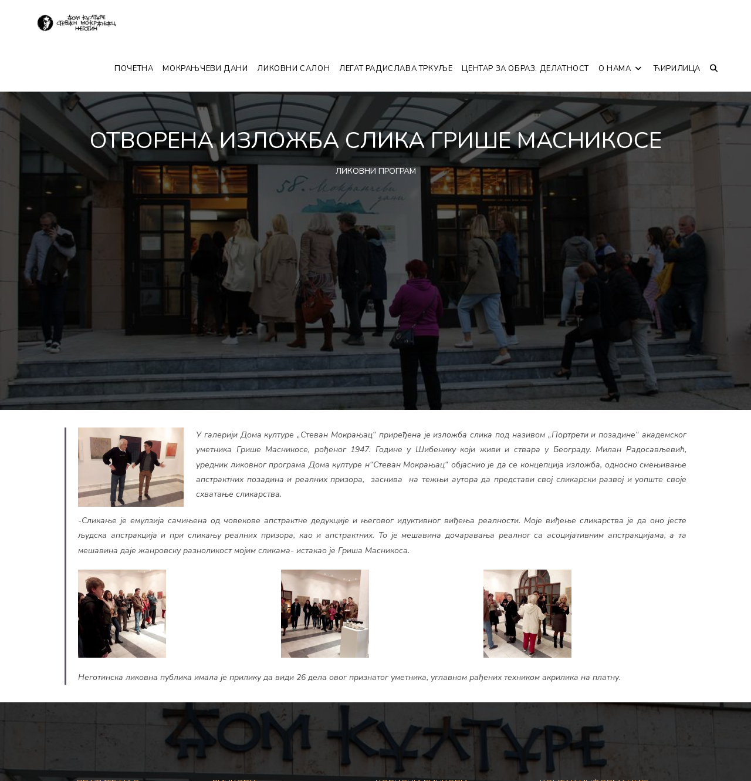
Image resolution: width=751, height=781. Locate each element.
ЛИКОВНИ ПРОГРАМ (376, 171)
